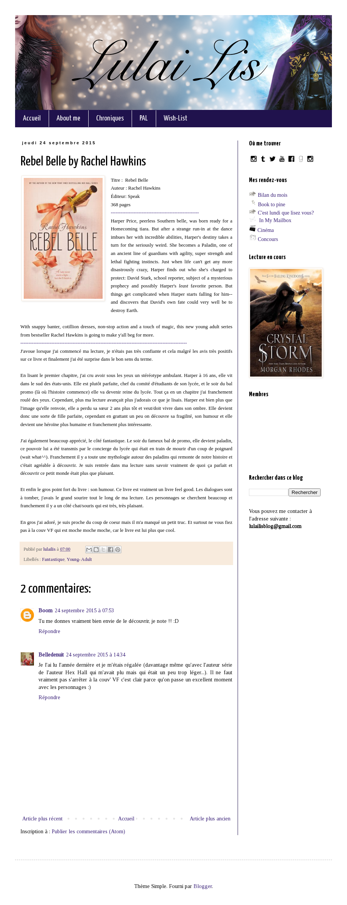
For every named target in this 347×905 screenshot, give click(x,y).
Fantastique (53, 559)
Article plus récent (42, 819)
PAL (144, 118)
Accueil (32, 118)
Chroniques (110, 118)
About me (68, 118)
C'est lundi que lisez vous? (286, 213)
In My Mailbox (275, 220)
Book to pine (271, 204)
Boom (45, 610)
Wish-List (175, 118)
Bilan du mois (273, 195)
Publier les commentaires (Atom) (88, 831)
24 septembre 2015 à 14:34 (95, 655)
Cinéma (266, 230)
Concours (268, 239)
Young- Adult (79, 559)
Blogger (202, 886)
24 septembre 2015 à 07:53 (84, 610)
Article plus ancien (210, 819)
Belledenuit (51, 655)
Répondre (49, 631)
